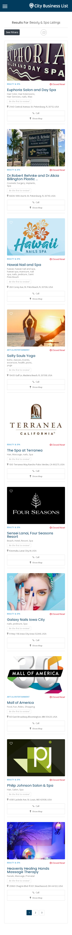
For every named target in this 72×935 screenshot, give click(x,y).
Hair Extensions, (26, 118)
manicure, (24, 296)
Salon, (15, 814)
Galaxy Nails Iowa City (26, 644)
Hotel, (18, 565)
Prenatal (30, 900)
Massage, (17, 479)
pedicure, (23, 299)
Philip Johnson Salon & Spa (30, 810)
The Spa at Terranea (25, 475)
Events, (26, 384)
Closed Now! (57, 109)
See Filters (12, 32)
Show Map (36, 143)
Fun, (15, 731)
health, (22, 387)
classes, (18, 384)
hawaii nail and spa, (25, 293)
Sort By (30, 47)
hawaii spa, (13, 296)
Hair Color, (12, 118)
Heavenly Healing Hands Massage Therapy (28, 895)
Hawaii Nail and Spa (24, 289)
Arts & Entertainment (18, 374)
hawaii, (11, 293)
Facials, (11, 900)
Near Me (50, 40)
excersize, (12, 387)
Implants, (31, 207)
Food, (10, 731)
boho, (10, 384)
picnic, (29, 387)
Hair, (9, 479)
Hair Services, (14, 121)
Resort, (25, 565)
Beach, (11, 565)
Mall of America (20, 727)
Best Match (13, 47)
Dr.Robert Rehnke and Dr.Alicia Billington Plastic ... (33, 202)
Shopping (30, 731)
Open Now (26, 40)
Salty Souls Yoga (21, 380)
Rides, (21, 731)
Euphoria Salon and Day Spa (31, 114)
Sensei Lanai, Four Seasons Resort (30, 560)
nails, (25, 121)
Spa (9, 210)
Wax (30, 121)
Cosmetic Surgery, (16, 207)
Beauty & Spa (13, 109)
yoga (9, 390)
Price (10, 40)
